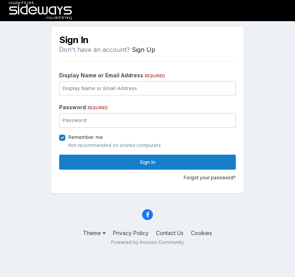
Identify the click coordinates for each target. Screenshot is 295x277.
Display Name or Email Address (112, 75)
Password (83, 107)
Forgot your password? (210, 177)
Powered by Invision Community (147, 242)
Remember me (85, 137)
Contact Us (170, 233)
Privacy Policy (131, 233)
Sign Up (143, 49)
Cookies (201, 233)
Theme (94, 233)
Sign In (148, 162)
